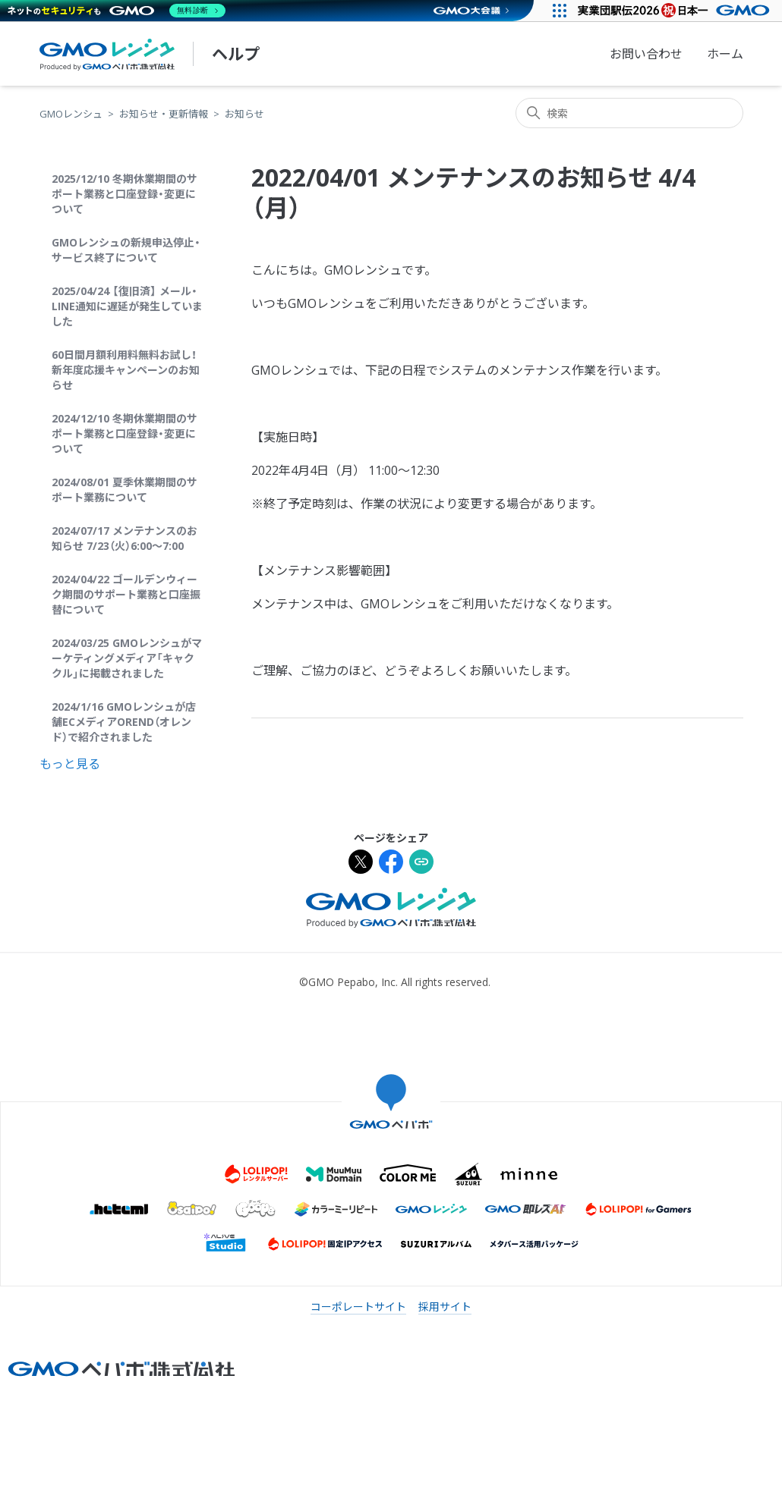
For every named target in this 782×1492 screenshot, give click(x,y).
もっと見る (69, 763)
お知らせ (244, 114)
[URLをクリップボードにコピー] (421, 864)
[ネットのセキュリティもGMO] (116, 10)
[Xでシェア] (360, 864)
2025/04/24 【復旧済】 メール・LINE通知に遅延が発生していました (127, 306)
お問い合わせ (646, 54)
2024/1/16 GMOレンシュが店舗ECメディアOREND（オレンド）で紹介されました (124, 721)
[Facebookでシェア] (391, 864)
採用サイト (444, 1306)
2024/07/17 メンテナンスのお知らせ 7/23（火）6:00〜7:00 (124, 538)
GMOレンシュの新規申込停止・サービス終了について (126, 250)
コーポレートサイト (358, 1306)
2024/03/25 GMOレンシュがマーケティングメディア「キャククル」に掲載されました (127, 658)
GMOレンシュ (70, 114)
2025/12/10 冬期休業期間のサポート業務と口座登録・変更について (124, 193)
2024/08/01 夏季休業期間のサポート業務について (124, 489)
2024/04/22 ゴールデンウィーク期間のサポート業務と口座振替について (126, 594)
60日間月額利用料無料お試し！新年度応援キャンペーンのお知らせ (126, 369)
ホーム (725, 54)
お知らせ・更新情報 (163, 114)
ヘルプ (236, 53)
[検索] (629, 113)
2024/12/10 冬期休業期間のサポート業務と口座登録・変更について (124, 433)
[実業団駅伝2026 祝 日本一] (676, 10)
